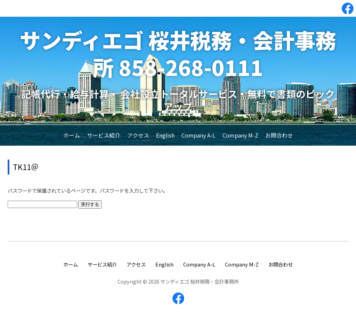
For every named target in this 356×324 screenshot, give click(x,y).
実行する (90, 204)
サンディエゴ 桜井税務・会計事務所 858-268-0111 (178, 53)
